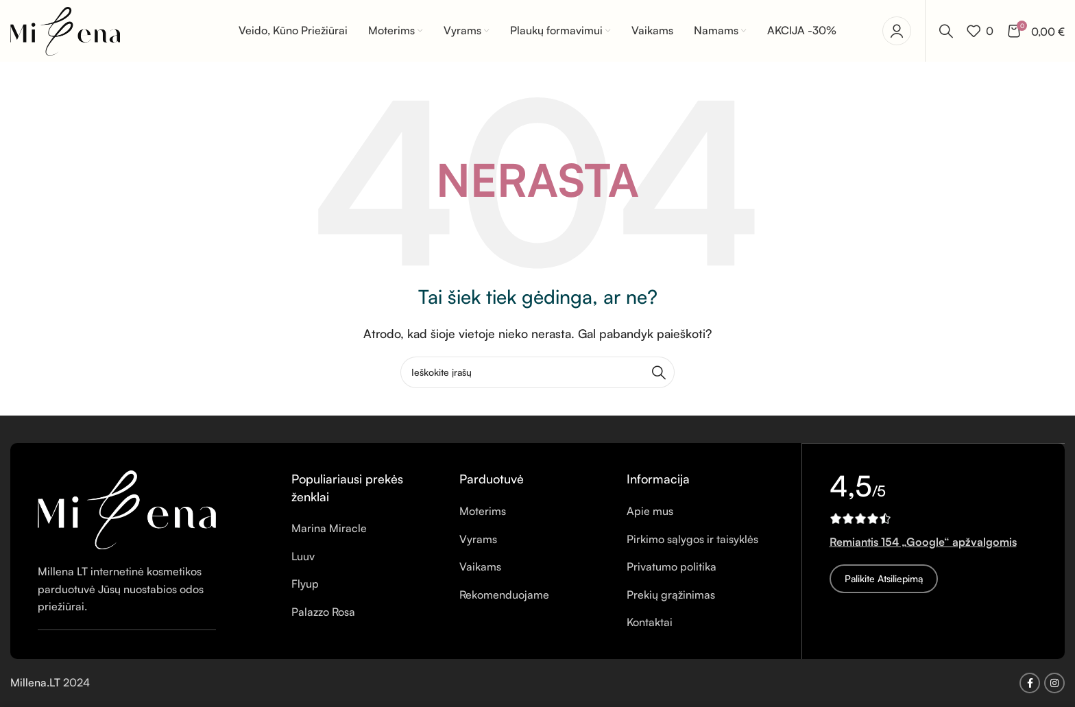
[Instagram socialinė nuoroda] (1054, 683)
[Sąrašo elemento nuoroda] (364, 529)
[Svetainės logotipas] (65, 29)
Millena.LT (36, 683)
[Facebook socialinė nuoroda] (1029, 683)
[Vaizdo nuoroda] (127, 509)
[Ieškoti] (946, 31)
